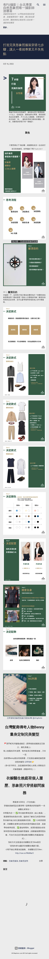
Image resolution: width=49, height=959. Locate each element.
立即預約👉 (29, 762)
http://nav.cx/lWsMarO (24, 853)
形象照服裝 (13, 861)
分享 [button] (41, 861)
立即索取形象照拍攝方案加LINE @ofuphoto (24, 718)
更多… (5, 27)
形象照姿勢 (23, 861)
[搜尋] (38, 4)
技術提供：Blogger (24, 948)
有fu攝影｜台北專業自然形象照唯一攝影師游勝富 (18, 8)
